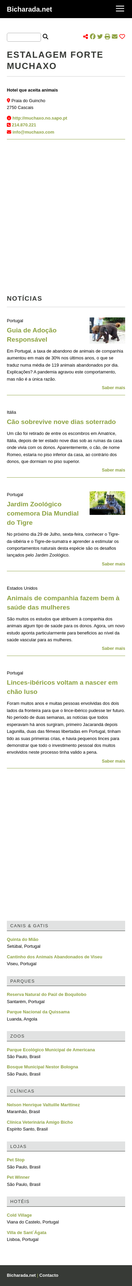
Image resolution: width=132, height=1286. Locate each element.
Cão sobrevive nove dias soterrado (61, 421)
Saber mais (113, 387)
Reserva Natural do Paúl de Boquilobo (47, 994)
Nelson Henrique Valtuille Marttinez (43, 1104)
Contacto (48, 1275)
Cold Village (19, 1215)
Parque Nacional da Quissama (38, 1011)
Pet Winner (18, 1177)
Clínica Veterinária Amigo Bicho (40, 1122)
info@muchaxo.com (33, 132)
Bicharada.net (29, 9)
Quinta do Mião (22, 939)
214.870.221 (24, 124)
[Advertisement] (66, 219)
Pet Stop (16, 1159)
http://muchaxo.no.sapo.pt (40, 118)
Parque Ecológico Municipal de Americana (51, 1049)
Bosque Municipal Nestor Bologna (42, 1066)
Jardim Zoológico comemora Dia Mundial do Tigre (43, 513)
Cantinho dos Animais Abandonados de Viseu (54, 956)
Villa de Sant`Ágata (27, 1232)
